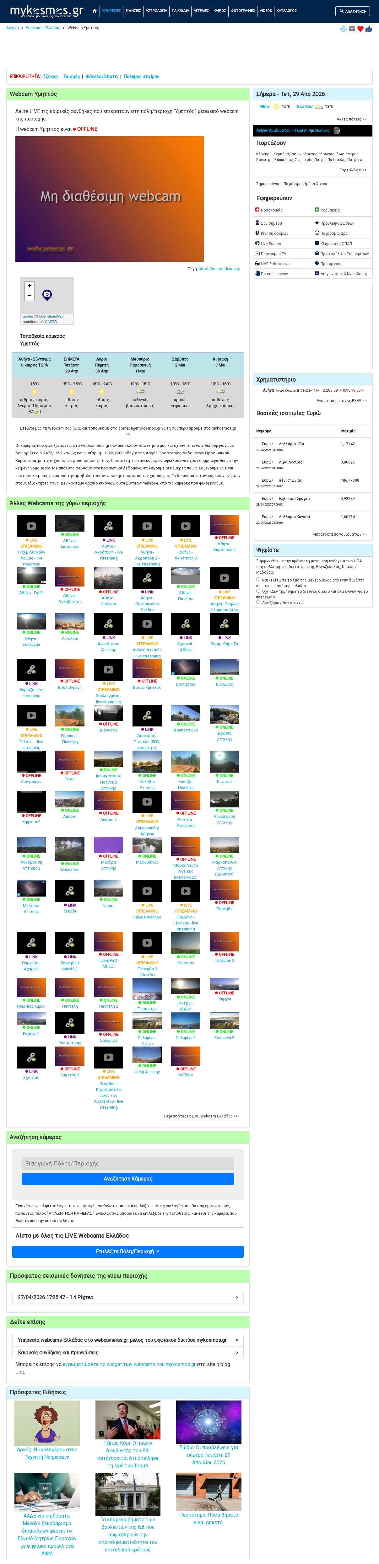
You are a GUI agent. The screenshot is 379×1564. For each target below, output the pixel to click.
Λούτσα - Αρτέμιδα (185, 813)
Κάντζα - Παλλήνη (185, 774)
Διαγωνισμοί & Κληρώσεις (340, 273)
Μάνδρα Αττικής (108, 856)
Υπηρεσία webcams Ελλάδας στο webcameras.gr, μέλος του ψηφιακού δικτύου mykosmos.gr (128, 1340)
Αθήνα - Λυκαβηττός (69, 589)
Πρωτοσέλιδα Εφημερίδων (341, 253)
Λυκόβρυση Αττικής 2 (31, 856)
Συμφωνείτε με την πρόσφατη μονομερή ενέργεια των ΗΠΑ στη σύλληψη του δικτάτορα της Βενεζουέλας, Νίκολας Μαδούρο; (309, 567)
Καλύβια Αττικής (147, 774)
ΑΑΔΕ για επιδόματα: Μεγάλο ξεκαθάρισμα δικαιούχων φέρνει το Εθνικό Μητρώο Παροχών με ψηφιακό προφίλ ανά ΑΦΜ (47, 1522)
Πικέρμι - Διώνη (185, 997)
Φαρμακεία (327, 209)
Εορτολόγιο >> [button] (353, 170)
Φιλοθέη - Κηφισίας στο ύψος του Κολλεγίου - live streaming (108, 1082)
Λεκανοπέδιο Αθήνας (147, 817)
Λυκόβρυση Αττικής (224, 810)
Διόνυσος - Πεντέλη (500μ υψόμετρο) (147, 731)
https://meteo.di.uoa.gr (220, 268)
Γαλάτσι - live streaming (31, 731)
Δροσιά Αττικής (224, 727)
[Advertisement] (189, 54)
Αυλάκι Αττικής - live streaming (147, 639)
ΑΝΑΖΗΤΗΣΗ (352, 11)
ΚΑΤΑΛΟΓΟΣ (287, 11)
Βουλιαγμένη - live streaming (108, 685)
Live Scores (268, 243)
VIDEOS (266, 11)
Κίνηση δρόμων (271, 233)
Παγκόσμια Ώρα (331, 233)
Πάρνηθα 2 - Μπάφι (108, 954)
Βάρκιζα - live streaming (31, 682)
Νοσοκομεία (269, 209)
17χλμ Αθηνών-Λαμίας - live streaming (31, 545)
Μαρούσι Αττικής (31, 900)
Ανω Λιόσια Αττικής (108, 636)
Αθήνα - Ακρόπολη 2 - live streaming (147, 545)
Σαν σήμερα (268, 223)
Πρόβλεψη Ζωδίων (334, 223)
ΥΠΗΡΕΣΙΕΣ (111, 11)
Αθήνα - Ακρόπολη (69, 535)
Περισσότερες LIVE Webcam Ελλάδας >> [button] (201, 1116)
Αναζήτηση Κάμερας (128, 1179)
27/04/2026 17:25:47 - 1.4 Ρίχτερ (128, 1297)
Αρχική (12, 28)
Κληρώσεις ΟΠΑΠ (333, 243)
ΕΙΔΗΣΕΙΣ (133, 11)
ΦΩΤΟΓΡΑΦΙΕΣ (243, 11)
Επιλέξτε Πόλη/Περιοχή (125, 1251)
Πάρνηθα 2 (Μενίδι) (69, 955)
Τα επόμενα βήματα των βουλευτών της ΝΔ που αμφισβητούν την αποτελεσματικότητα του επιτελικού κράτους (128, 1522)
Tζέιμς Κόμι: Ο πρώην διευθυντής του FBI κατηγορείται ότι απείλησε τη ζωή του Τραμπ (128, 1443)
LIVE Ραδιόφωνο (272, 263)
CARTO (51, 322)
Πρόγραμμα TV (270, 253)
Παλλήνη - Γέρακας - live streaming (185, 909)
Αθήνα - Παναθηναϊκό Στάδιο (147, 594)
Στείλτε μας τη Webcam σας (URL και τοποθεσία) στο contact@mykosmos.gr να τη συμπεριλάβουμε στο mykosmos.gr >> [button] (128, 431)
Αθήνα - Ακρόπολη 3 (185, 542)
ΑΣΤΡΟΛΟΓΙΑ (156, 11)
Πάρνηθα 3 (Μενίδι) (147, 958)
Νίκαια (108, 897)
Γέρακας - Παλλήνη (69, 728)
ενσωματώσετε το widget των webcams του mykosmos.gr (129, 1364)
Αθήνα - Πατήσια (185, 587)
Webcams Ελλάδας (43, 28)
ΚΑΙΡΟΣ (220, 11)
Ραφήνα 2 (31, 1025)
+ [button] (29, 286)
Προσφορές (327, 263)
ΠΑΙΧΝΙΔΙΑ (180, 11)
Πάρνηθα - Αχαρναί (31, 955)
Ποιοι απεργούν (271, 273)
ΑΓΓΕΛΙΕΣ (201, 11)
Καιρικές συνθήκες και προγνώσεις (128, 1353)
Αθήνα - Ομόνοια (108, 591)
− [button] (29, 296)
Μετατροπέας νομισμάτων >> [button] (339, 534)
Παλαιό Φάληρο (147, 903)
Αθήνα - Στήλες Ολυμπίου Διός (224, 594)
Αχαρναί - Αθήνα (185, 636)
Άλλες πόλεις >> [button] (352, 119)
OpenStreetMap (51, 316)
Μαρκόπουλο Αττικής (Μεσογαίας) (185, 862)
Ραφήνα (224, 991)
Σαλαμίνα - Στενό (147, 1032)
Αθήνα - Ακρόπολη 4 (224, 537)
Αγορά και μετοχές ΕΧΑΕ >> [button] (342, 401)
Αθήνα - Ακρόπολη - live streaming (108, 542)
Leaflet (28, 316)
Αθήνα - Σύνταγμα (31, 633)
